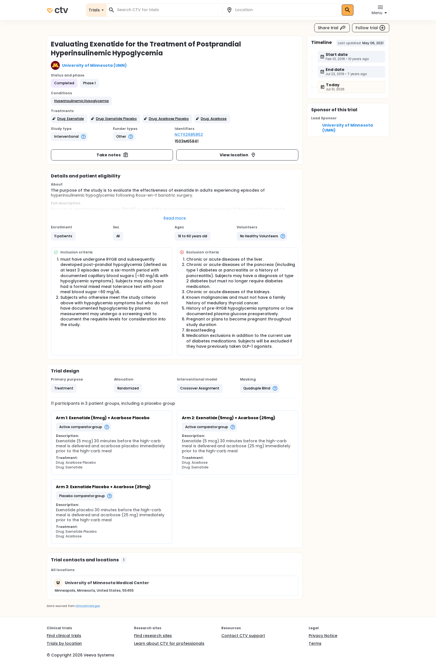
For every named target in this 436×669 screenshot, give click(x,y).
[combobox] (167, 10)
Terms (315, 643)
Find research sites (153, 635)
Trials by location (64, 643)
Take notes (112, 155)
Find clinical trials (64, 635)
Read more (175, 218)
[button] (81, 101)
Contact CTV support (243, 635)
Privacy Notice (323, 635)
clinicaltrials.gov (87, 606)
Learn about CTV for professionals (169, 643)
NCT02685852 (189, 134)
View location (238, 155)
